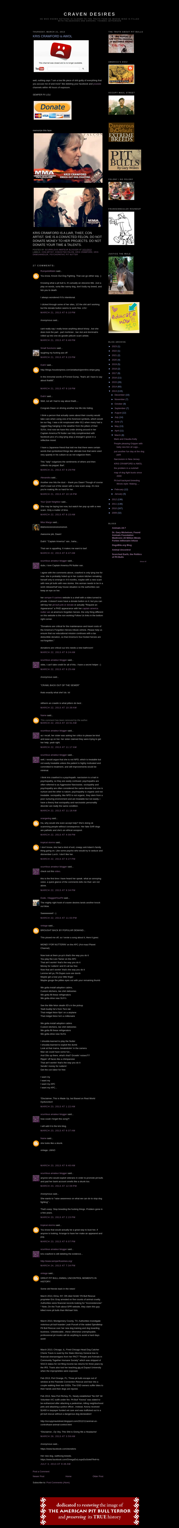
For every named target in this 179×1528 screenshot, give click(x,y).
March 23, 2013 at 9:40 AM (58, 1165)
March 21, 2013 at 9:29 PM (58, 470)
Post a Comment (41, 1471)
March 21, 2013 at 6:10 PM (58, 312)
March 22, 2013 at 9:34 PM (58, 890)
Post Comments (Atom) (58, 1482)
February (119, 489)
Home (69, 1476)
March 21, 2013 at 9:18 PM (58, 388)
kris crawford (84, 252)
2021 (115, 355)
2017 (115, 373)
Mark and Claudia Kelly (125, 439)
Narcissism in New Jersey (127, 459)
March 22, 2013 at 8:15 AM (58, 514)
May (117, 426)
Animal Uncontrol (121, 549)
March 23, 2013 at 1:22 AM (58, 1106)
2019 (115, 364)
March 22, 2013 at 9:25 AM (58, 669)
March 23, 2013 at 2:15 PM (58, 1217)
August (118, 412)
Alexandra (46, 477)
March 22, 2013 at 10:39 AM (59, 707)
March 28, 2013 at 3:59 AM (58, 1436)
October (119, 404)
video (57, 871)
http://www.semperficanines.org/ (56, 1261)
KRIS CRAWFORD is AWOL (128, 463)
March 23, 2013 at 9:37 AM (58, 1130)
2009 (115, 513)
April (117, 430)
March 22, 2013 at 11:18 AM (59, 810)
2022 (115, 351)
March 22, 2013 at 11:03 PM (59, 918)
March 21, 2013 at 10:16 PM (59, 494)
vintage (44, 925)
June (117, 421)
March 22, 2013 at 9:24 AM (58, 652)
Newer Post (38, 1476)
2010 (115, 508)
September (120, 408)
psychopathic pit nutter (64, 254)
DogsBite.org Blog (122, 545)
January (119, 494)
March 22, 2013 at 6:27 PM (58, 859)
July (117, 417)
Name (44, 715)
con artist (48, 252)
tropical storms (48, 842)
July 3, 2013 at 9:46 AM (56, 1464)
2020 (115, 359)
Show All (143, 561)
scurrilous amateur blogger (54, 560)
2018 (115, 368)
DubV (43, 365)
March (118, 435)
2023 (115, 346)
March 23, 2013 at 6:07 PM (58, 1241)
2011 (115, 504)
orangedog (46, 818)
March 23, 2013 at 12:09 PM (59, 1186)
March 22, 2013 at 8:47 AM (58, 553)
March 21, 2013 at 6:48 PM (58, 340)
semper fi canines (53, 597)
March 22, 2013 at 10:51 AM (59, 723)
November (120, 399)
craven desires (90, 14)
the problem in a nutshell (126, 468)
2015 (115, 382)
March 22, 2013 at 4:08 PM (58, 834)
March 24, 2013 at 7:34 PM (58, 1265)
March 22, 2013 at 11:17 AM (59, 747)
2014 (115, 386)
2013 (115, 391)
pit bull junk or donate (63, 604)
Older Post (98, 1476)
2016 (115, 377)
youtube (97, 84)
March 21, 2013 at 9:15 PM (58, 357)
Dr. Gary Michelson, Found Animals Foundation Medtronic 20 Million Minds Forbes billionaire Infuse (126, 536)
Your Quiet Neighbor (51, 502)
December (120, 395)
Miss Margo (46, 522)
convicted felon (64, 252)
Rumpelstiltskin (48, 271)
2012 (115, 499)
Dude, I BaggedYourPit (52, 898)
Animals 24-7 (119, 528)
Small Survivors (48, 348)
